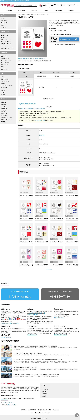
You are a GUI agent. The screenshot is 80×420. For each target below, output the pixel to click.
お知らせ (43, 385)
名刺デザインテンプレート (32, 14)
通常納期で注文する (69, 39)
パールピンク (4, 87)
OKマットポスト (4, 79)
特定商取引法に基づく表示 (44, 404)
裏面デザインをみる (22, 108)
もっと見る (49, 269)
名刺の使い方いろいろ (6, 117)
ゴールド (3, 92)
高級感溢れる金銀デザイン (7, 48)
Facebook (47, 406)
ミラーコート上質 (5, 81)
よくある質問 (4, 115)
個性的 (2, 66)
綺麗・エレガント (4, 64)
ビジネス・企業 (4, 35)
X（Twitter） (38, 406)
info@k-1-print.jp (20, 290)
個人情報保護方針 (31, 404)
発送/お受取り (58, 10)
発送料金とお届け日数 (32, 308)
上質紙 (2, 77)
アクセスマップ (4, 393)
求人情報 (43, 390)
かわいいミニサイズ (5, 41)
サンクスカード (4, 46)
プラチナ (3, 94)
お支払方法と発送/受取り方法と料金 (10, 317)
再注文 (46, 10)
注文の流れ (3, 102)
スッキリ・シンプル (5, 58)
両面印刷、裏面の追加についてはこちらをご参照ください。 (32, 58)
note (31, 406)
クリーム (3, 83)
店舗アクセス (4, 108)
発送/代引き (4, 106)
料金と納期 (3, 104)
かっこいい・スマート (6, 60)
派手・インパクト (4, 69)
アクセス (43, 381)
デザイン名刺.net (22, 14)
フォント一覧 (4, 113)
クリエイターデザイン (6, 39)
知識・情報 (71, 10)
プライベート (4, 37)
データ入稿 (34, 10)
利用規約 (23, 404)
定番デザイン (4, 56)
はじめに (3, 18)
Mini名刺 (42, 14)
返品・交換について (32, 328)
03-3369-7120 (60, 290)
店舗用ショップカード (6, 43)
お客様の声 (44, 387)
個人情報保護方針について (60, 328)
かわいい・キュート (5, 62)
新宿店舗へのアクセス (59, 311)
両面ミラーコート (5, 90)
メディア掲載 (44, 383)
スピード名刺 (9, 10)
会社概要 (43, 379)
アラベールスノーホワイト (7, 85)
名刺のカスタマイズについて (27, 104)
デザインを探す (21, 10)
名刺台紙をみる (31, 108)
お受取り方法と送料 (40, 120)
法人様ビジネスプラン (6, 119)
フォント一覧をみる (40, 108)
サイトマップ (56, 404)
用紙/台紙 (3, 111)
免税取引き (3, 121)
